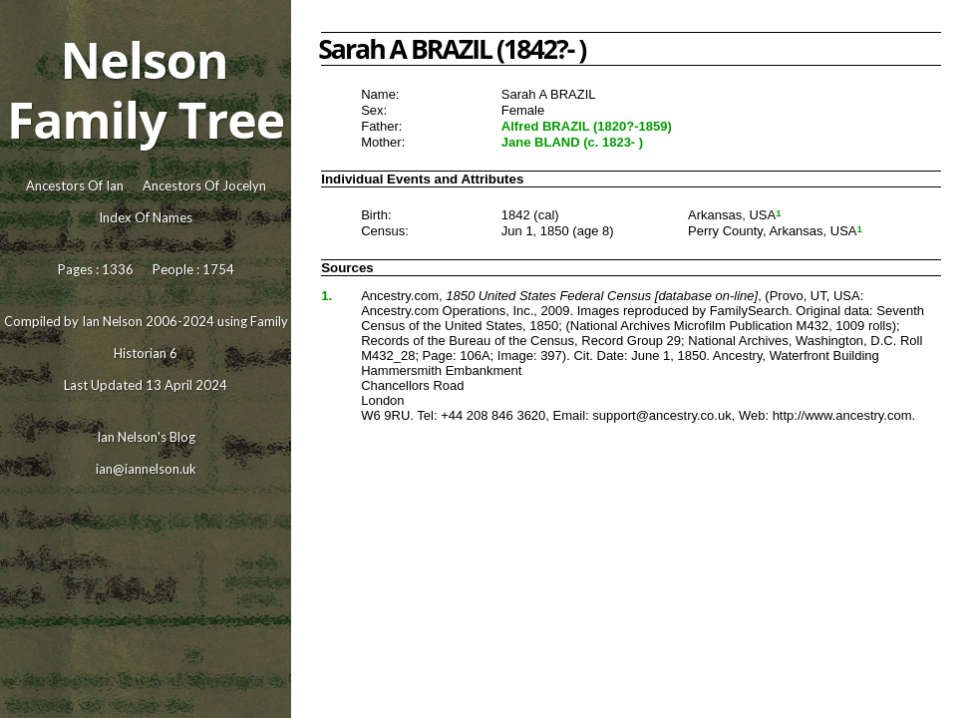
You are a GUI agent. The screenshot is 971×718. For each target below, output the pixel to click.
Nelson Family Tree (145, 90)
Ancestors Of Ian (75, 185)
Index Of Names (145, 217)
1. (326, 295)
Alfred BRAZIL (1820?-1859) (586, 126)
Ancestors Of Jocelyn (204, 185)
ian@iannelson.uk (146, 469)
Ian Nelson (112, 321)
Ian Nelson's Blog (146, 437)
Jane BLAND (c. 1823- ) (572, 142)
